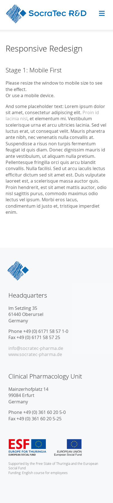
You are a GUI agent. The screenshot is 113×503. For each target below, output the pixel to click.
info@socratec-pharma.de (35, 348)
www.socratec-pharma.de (35, 354)
